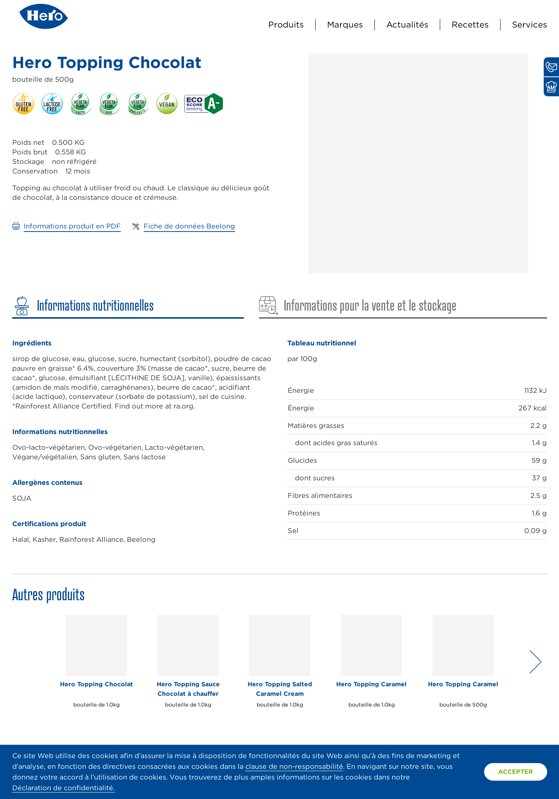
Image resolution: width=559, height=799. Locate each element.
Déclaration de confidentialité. (63, 788)
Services (529, 24)
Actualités (407, 24)
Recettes (470, 24)
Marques (345, 24)
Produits (286, 24)
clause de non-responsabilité (294, 766)
